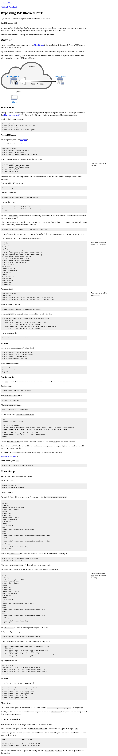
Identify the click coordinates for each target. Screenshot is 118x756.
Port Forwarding (8, 377)
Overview (6, 39)
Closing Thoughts (10, 719)
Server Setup (8, 107)
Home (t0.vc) (7, 3)
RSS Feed (4, 7)
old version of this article (12, 115)
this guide (23, 140)
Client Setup (8, 471)
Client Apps (6, 703)
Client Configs (7, 492)
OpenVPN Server (8, 135)
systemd (4, 343)
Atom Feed (13, 7)
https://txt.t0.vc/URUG (9, 456)
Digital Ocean (39, 45)
